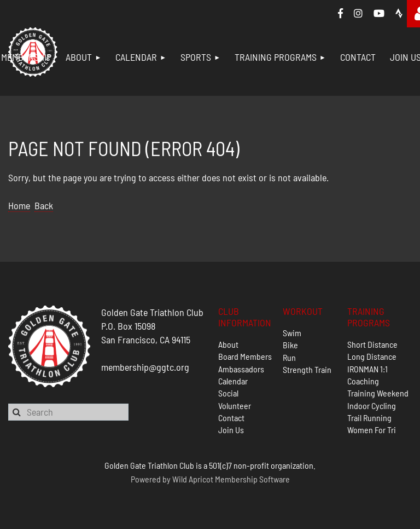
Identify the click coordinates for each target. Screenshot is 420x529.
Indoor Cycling (371, 405)
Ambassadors (241, 369)
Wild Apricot (192, 479)
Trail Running (369, 417)
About (228, 344)
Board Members (245, 356)
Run (289, 357)
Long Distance (371, 356)
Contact (231, 417)
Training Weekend (378, 393)
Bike (290, 345)
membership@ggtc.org (145, 367)
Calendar (233, 381)
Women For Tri (371, 429)
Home (19, 205)
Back (43, 205)
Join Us (231, 429)
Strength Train (307, 369)
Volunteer (234, 405)
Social (228, 393)
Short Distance (372, 344)
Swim (292, 332)
